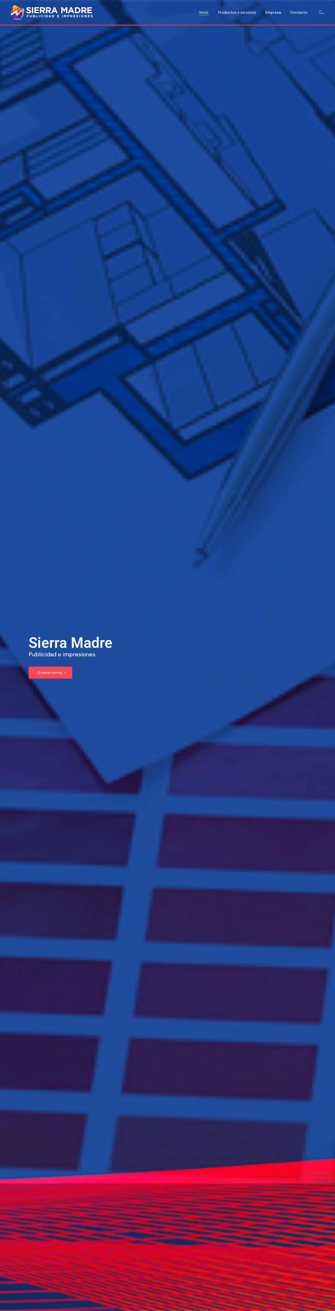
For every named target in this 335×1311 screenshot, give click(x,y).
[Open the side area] (321, 12)
